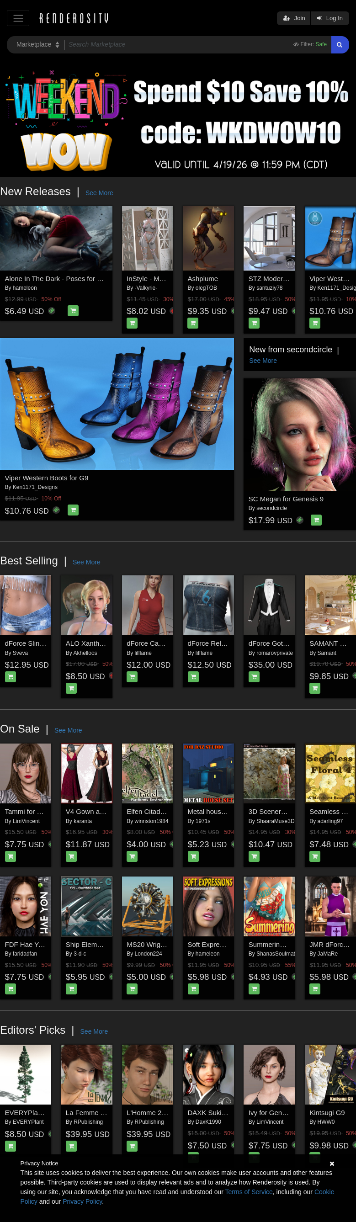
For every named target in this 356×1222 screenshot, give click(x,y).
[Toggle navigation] (18, 18)
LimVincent (26, 821)
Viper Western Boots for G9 (47, 478)
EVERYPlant (28, 1122)
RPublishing (88, 1122)
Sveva (20, 653)
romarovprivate (274, 653)
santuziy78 (269, 288)
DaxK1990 (208, 1122)
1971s (203, 821)
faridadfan (25, 954)
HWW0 (326, 1122)
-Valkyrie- (146, 288)
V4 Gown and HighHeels (103, 811)
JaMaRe (328, 954)
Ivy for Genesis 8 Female (287, 1112)
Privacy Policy (82, 1201)
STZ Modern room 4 (279, 278)
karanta (83, 821)
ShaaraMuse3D (275, 821)
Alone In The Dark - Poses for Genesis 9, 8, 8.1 (77, 278)
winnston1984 (152, 821)
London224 (148, 954)
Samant (327, 653)
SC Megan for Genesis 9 (286, 499)
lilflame (143, 653)
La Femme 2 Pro (91, 1112)
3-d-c (80, 954)
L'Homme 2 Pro (150, 1112)
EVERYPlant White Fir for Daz (51, 1112)
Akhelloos (85, 653)
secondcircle (271, 508)
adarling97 (330, 821)
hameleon (25, 288)
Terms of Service (249, 1191)
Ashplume (202, 278)
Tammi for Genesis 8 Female (49, 811)
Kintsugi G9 (327, 1112)
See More (99, 193)
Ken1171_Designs (35, 487)
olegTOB (206, 288)
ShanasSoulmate (277, 954)
